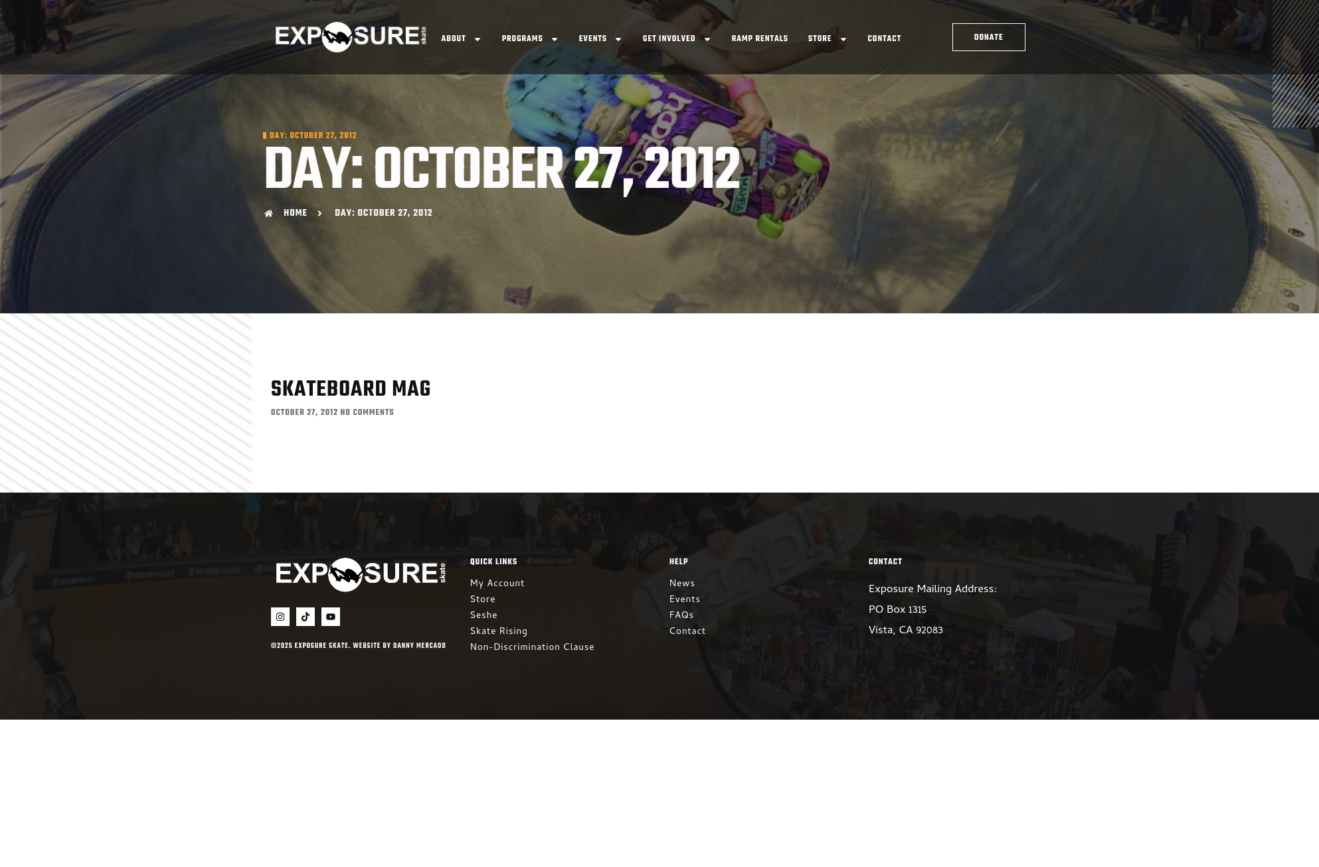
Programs (530, 39)
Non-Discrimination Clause (532, 648)
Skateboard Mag (351, 390)
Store (827, 39)
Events (601, 39)
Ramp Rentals (760, 39)
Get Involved (677, 39)
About (462, 39)
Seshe (483, 616)
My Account (497, 584)
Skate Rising (499, 632)
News (682, 584)
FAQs (681, 616)
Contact (885, 39)
